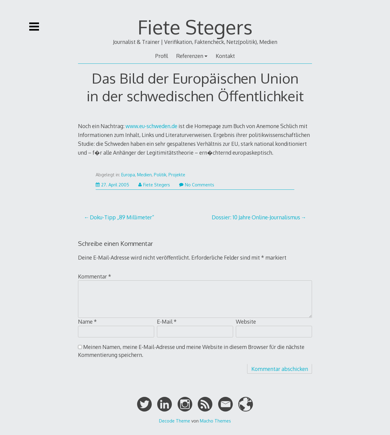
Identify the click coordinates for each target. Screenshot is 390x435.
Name (87, 321)
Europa (128, 174)
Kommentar (94, 276)
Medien (144, 174)
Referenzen (189, 55)
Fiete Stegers (195, 26)
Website (246, 321)
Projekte (176, 174)
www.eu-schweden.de (151, 126)
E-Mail (167, 321)
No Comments (196, 184)
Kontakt (225, 55)
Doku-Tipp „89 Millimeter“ (122, 217)
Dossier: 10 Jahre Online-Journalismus (256, 217)
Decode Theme (174, 420)
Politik (160, 174)
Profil (161, 55)
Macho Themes (215, 420)
